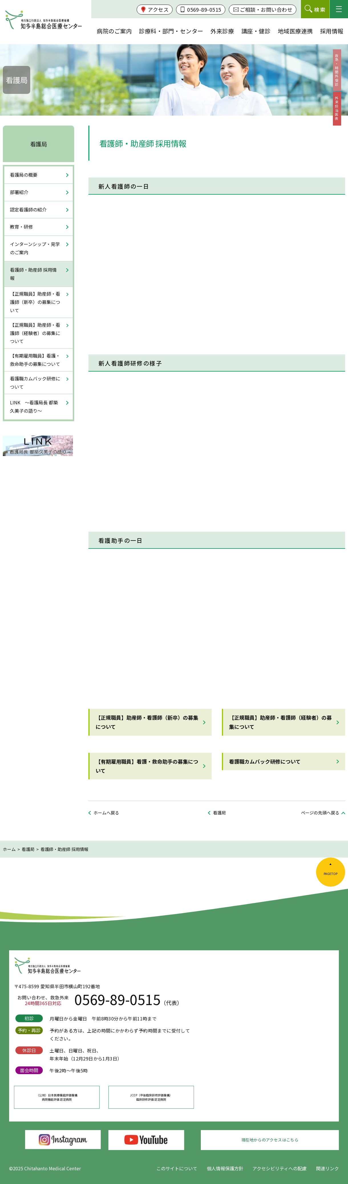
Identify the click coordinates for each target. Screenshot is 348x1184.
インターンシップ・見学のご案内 (35, 248)
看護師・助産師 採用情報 (33, 273)
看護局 (38, 144)
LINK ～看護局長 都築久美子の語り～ (34, 406)
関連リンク (327, 1168)
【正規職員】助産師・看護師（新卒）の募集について (147, 722)
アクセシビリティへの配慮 (279, 1168)
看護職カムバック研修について (265, 761)
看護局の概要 (23, 174)
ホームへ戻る (106, 813)
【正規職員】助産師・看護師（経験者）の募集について (280, 722)
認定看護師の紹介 (28, 209)
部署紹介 (19, 192)
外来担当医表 (340, 121)
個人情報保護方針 (225, 1168)
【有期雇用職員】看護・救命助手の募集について (147, 766)
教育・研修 (21, 226)
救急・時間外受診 (340, 75)
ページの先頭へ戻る (320, 813)
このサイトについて (176, 1168)
